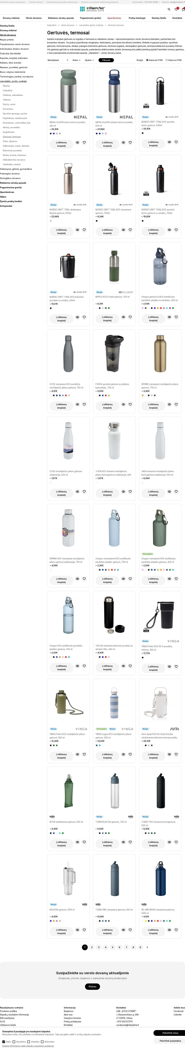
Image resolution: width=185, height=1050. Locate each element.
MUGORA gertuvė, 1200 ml (62, 909)
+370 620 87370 (124, 1021)
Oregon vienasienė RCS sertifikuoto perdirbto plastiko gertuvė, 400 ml (158, 560)
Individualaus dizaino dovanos (14, 49)
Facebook (179, 1011)
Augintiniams (9, 132)
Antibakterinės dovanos (14, 160)
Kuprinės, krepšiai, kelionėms (14, 58)
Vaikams (7, 99)
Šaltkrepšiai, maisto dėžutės (16, 146)
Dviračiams (8, 109)
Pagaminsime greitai (90, 18)
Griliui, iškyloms (10, 141)
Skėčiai (6, 86)
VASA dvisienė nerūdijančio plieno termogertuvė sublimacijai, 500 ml (157, 473)
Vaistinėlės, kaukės (12, 164)
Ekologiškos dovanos (10, 178)
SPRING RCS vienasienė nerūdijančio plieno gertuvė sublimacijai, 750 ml (67, 560)
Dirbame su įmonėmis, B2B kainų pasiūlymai (99, 2)
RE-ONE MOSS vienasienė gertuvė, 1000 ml (158, 911)
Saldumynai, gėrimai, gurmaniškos (16, 169)
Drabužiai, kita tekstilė (10, 53)
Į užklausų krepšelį (61, 144)
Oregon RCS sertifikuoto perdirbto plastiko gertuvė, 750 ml (66, 647)
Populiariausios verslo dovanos (15, 44)
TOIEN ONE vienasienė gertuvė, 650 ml (114, 909)
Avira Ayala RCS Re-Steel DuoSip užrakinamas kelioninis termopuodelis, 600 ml (159, 736)
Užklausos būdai (8, 1025)
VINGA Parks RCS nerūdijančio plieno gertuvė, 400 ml (67, 736)
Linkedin (178, 1014)
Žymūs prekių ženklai (11, 201)
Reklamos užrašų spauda (61, 18)
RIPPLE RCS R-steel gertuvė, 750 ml (113, 297)
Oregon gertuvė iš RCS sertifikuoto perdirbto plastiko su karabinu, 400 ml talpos (159, 299)
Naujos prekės (7, 39)
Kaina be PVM (154, 60)
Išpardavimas (114, 18)
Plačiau (92, 986)
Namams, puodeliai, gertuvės (13, 67)
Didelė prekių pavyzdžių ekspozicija (62, 2)
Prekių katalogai (137, 18)
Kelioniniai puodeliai (12, 150)
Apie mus (68, 1014)
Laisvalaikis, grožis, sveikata (13, 81)
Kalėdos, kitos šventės (10, 63)
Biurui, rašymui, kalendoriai (12, 72)
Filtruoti (106, 60)
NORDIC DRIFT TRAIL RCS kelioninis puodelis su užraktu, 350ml (67, 299)
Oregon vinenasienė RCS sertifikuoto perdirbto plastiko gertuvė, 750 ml (113, 560)
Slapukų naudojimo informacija (14, 1014)
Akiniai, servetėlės (11, 127)
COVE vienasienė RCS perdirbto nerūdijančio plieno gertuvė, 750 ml (66, 386)
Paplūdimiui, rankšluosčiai (15, 118)
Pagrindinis (52, 25)
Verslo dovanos (34, 18)
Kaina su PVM (173, 60)
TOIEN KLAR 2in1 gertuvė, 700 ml (111, 822)
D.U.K (2, 1021)
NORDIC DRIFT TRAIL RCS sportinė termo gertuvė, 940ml (157, 123)
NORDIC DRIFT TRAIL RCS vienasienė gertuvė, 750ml (113, 211)
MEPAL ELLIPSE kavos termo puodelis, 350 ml (68, 124)
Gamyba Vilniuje (36, 2)
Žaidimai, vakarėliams (13, 95)
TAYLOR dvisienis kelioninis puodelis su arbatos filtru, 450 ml (114, 647)
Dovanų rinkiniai (11, 18)
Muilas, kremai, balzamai (14, 155)
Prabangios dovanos (10, 173)
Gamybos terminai (72, 1018)
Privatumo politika (8, 1011)
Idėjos (3, 196)
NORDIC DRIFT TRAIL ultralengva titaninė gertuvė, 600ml (65, 211)
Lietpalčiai (7, 90)
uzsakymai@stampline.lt (127, 1025)
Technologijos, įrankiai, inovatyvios (16, 76)
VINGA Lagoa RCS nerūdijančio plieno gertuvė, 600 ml (114, 736)
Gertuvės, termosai (12, 136)
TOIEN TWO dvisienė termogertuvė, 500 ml (158, 824)
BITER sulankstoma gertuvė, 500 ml (66, 822)
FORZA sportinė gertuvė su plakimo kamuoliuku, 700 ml (112, 386)
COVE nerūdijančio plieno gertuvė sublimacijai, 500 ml (66, 473)
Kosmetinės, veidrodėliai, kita (16, 123)
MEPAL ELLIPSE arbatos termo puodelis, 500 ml (114, 124)
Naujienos (68, 1011)
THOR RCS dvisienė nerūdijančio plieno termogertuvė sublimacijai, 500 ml (113, 473)
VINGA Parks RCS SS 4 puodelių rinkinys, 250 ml (156, 648)
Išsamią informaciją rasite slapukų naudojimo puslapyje (28, 1046)
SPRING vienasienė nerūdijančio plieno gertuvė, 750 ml (159, 386)
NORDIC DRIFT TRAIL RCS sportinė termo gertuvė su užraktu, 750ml (157, 211)
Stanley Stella (159, 18)
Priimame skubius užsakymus (12, 2)
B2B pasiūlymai (7, 1018)
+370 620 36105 (151, 2)
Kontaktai (177, 18)
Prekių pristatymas (72, 1021)
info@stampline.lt (177, 2)
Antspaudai (6, 206)
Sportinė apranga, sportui (15, 113)
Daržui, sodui (9, 104)
